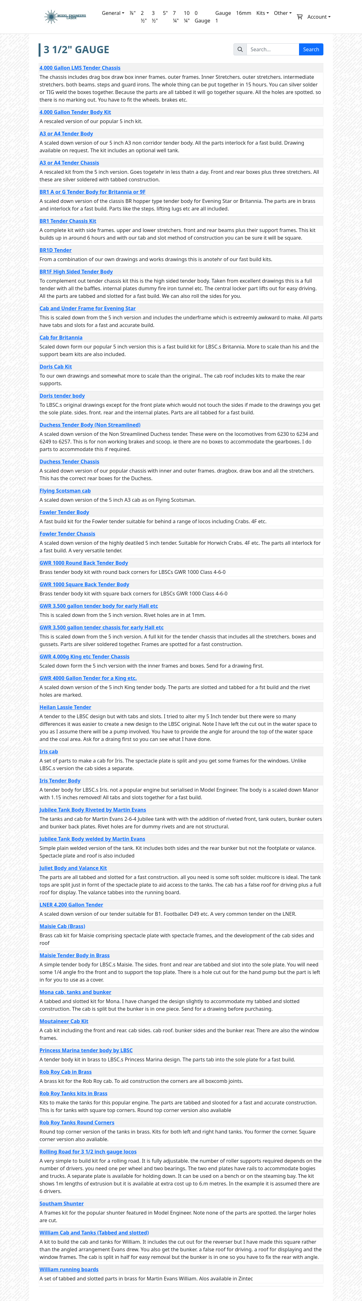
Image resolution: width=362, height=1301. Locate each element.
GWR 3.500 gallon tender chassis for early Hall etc (102, 627)
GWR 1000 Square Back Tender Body (84, 584)
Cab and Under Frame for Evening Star (88, 308)
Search (311, 49)
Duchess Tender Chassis (69, 461)
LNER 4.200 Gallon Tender (71, 904)
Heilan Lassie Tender (65, 707)
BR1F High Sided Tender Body (76, 271)
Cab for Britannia (61, 337)
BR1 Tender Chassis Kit (68, 220)
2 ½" (144, 16)
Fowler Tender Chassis (67, 533)
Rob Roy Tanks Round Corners (77, 1122)
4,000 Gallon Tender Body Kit (75, 112)
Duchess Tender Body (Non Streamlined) (90, 424)
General (111, 12)
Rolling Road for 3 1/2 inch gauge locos (88, 1151)
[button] (299, 16)
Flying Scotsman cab (65, 490)
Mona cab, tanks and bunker (75, 992)
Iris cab (49, 751)
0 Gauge (202, 16)
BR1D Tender (56, 250)
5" (165, 12)
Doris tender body (62, 395)
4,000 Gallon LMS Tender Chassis (80, 67)
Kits (260, 12)
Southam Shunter (62, 1203)
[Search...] (273, 49)
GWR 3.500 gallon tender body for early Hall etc (99, 605)
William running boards (69, 1269)
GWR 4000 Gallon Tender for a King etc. (88, 678)
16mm (243, 12)
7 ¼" (175, 16)
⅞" (132, 12)
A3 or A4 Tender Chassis (69, 162)
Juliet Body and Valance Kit (73, 867)
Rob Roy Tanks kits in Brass (74, 1093)
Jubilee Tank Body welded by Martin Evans (92, 838)
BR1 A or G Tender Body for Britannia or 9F (93, 191)
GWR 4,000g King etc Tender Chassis (84, 656)
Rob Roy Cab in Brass (66, 1071)
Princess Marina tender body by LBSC (86, 1050)
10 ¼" (187, 16)
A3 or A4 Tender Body (66, 133)
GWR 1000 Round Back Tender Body (84, 562)
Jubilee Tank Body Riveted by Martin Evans (93, 809)
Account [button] (317, 16)
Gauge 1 (223, 16)
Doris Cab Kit (56, 366)
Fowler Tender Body (64, 512)
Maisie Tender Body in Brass (75, 955)
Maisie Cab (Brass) (62, 926)
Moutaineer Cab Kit (64, 1021)
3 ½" (155, 16)
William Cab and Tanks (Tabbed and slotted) (94, 1232)
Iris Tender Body (60, 780)
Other (281, 12)
